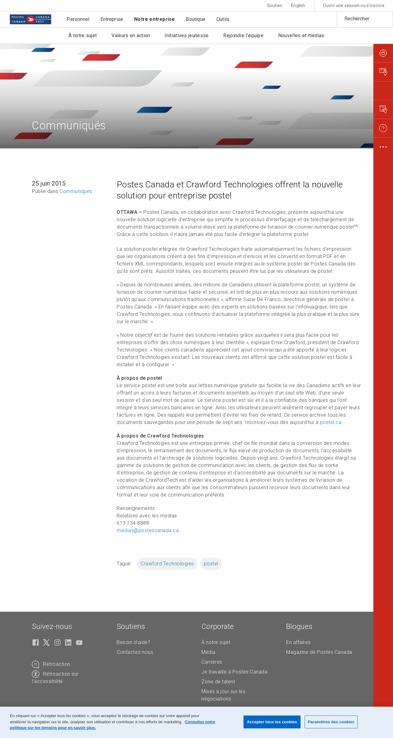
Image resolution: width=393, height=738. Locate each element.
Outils (222, 19)
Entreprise (111, 19)
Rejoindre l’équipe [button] (243, 35)
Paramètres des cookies (331, 722)
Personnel (78, 19)
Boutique (195, 19)
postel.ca (331, 422)
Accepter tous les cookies (272, 722)
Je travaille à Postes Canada (234, 672)
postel (211, 564)
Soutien (274, 5)
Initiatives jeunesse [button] (186, 35)
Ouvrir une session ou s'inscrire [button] (353, 5)
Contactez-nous (135, 652)
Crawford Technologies (167, 564)
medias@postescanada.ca (148, 530)
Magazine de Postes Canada (319, 652)
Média (208, 652)
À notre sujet (216, 642)
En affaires (298, 642)
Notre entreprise (154, 19)
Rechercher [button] (356, 19)
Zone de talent (218, 682)
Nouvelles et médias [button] (301, 35)
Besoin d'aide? (133, 642)
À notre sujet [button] (82, 35)
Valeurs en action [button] (130, 35)
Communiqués (76, 191)
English (298, 5)
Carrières (211, 662)
